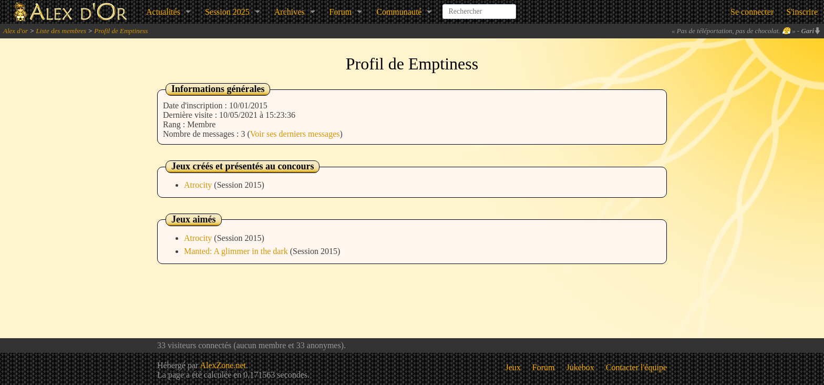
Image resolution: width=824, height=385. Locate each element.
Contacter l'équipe (636, 367)
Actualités (163, 11)
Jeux (513, 367)
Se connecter (752, 11)
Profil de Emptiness (121, 31)
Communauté (398, 11)
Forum (340, 11)
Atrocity (199, 184)
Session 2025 (227, 11)
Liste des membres (61, 31)
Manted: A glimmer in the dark (237, 251)
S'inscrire (802, 11)
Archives (289, 11)
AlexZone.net (223, 365)
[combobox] (479, 7)
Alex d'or (15, 31)
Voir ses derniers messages (295, 133)
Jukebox (580, 367)
